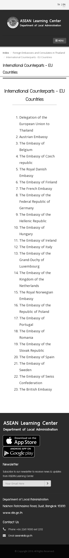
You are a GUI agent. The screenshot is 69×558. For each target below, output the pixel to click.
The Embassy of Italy (35, 247)
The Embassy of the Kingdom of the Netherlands (35, 279)
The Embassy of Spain (36, 357)
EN (64, 5)
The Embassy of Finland (38, 182)
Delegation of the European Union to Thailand (34, 123)
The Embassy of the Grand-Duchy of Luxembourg (35, 259)
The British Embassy (35, 389)
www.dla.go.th (12, 512)
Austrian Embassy (33, 137)
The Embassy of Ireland (37, 240)
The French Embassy (35, 188)
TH (59, 5)
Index (6, 52)
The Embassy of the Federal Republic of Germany (35, 201)
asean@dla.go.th (23, 536)
